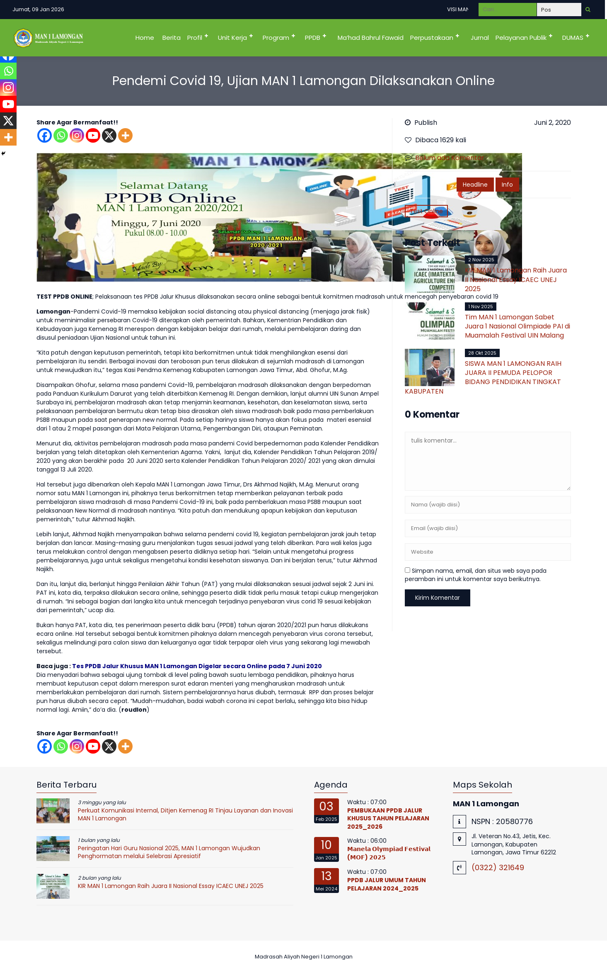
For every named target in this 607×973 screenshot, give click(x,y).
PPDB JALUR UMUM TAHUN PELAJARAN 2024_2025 (386, 884)
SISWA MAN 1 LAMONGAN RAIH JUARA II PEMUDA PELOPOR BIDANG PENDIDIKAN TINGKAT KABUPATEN (483, 377)
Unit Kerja (232, 37)
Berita (171, 37)
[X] (109, 135)
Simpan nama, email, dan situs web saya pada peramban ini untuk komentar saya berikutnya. (476, 575)
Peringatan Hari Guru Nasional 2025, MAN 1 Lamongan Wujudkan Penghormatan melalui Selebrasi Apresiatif (169, 852)
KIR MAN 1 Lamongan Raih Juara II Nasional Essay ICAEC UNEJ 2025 (516, 279)
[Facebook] (44, 135)
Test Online (426, 211)
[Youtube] (93, 135)
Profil (194, 37)
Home (144, 37)
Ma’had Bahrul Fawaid (371, 37)
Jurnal (480, 37)
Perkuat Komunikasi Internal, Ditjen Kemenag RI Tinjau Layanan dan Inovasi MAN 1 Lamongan (185, 814)
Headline (475, 184)
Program (276, 37)
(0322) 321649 (498, 867)
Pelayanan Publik (521, 37)
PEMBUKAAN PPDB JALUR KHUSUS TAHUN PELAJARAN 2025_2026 (388, 818)
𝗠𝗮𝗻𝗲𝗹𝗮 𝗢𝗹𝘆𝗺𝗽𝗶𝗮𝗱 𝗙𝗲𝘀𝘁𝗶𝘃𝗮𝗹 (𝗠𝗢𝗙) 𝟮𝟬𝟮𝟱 (388, 853)
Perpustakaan (431, 37)
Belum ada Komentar (449, 158)
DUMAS (572, 37)
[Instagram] (77, 135)
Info (507, 184)
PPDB (312, 37)
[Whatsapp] (60, 135)
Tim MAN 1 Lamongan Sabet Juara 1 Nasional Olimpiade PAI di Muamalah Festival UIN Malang (517, 326)
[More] (125, 135)
